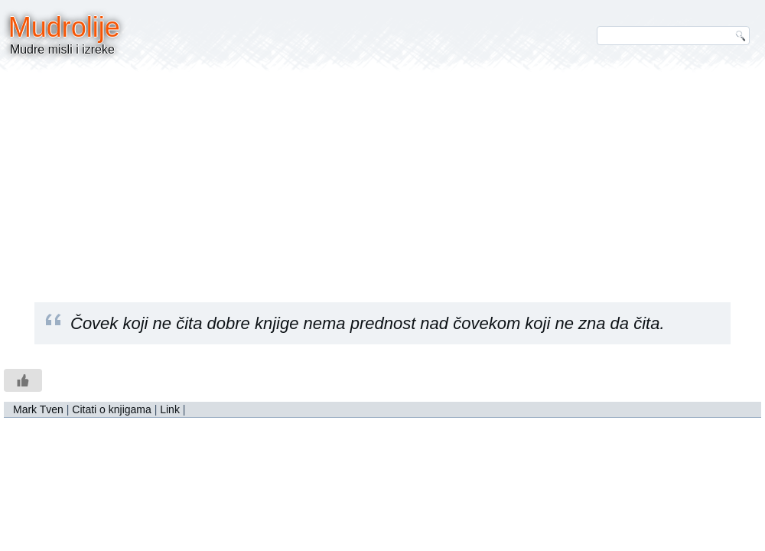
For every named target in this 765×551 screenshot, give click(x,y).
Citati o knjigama (111, 409)
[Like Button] (23, 380)
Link (170, 409)
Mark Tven (38, 409)
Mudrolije (64, 27)
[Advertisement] (382, 176)
